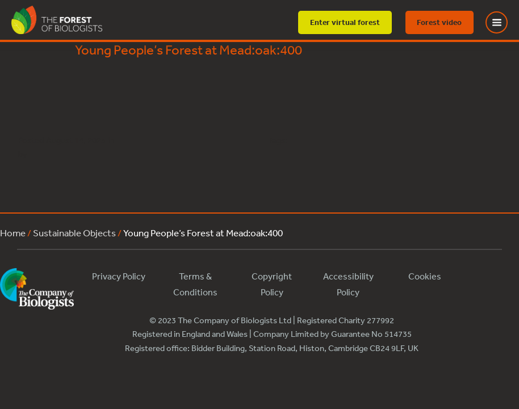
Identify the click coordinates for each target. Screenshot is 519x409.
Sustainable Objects (74, 233)
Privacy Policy (118, 276)
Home (13, 233)
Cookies (424, 276)
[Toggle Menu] (503, 22)
